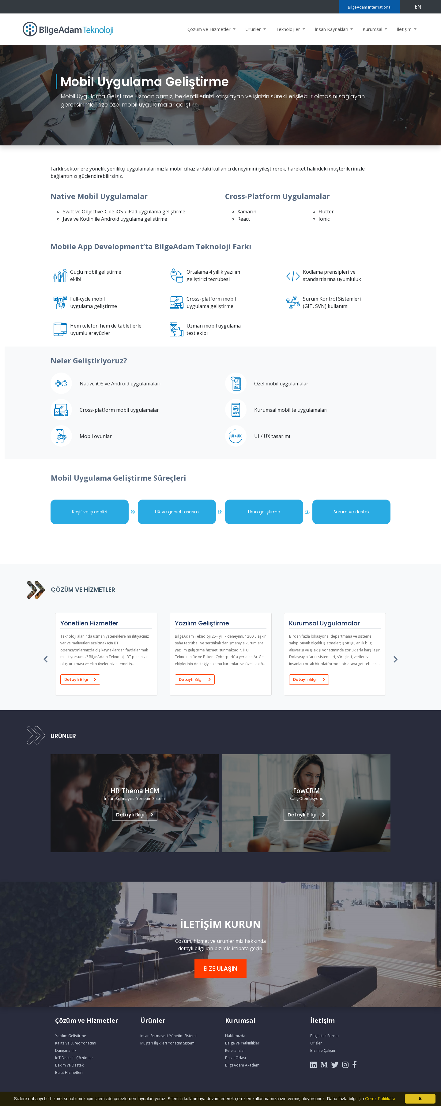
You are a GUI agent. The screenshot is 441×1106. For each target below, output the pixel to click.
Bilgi (134, 814)
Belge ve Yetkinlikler (242, 1043)
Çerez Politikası (380, 1098)
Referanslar (235, 1050)
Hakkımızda (235, 1035)
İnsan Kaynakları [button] (332, 29)
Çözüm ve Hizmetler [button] (209, 29)
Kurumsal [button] (373, 29)
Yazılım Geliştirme (70, 1035)
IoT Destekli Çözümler (74, 1057)
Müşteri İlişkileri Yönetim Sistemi (167, 1043)
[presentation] (46, 657)
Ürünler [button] (253, 29)
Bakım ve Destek (69, 1065)
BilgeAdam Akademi (242, 1065)
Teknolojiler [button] (288, 29)
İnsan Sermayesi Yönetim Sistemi (168, 1035)
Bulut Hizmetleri (69, 1072)
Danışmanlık (65, 1050)
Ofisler (316, 1043)
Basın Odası (235, 1057)
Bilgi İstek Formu (324, 1035)
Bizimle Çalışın (322, 1050)
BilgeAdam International (369, 7)
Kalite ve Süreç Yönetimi (75, 1043)
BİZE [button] (220, 968)
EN (418, 6)
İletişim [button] (405, 29)
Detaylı (80, 679)
